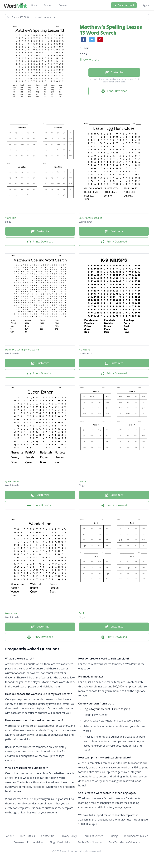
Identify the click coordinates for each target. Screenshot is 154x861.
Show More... (89, 59)
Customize (114, 73)
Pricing (114, 836)
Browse (63, 5)
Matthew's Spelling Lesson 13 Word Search (111, 30)
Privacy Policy (69, 836)
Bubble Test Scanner (89, 842)
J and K (82, 481)
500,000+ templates (125, 686)
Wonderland (11, 613)
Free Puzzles (27, 836)
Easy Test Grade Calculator (124, 842)
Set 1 (81, 613)
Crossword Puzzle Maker (28, 842)
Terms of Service (93, 836)
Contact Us (47, 836)
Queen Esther (12, 481)
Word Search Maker (136, 836)
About (10, 836)
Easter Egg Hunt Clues (90, 217)
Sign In (145, 5)
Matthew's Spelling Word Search (22, 349)
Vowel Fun (10, 217)
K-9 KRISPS (84, 349)
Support (48, 5)
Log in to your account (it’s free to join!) (106, 709)
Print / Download (114, 91)
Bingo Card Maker (60, 842)
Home (34, 5)
